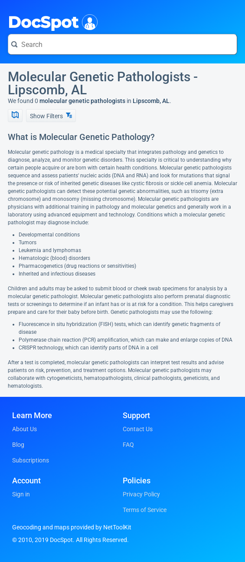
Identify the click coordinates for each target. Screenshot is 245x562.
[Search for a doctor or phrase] (122, 44)
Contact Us (138, 429)
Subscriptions (30, 460)
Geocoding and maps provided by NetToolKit (71, 527)
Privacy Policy (141, 494)
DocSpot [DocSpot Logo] (51, 21)
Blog (18, 444)
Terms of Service (145, 509)
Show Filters (51, 116)
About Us (24, 429)
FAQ (128, 444)
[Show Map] (15, 115)
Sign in (21, 494)
